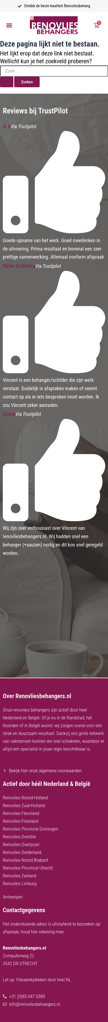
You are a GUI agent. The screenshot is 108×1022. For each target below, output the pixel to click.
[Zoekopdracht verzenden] (6, 82)
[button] (9, 25)
